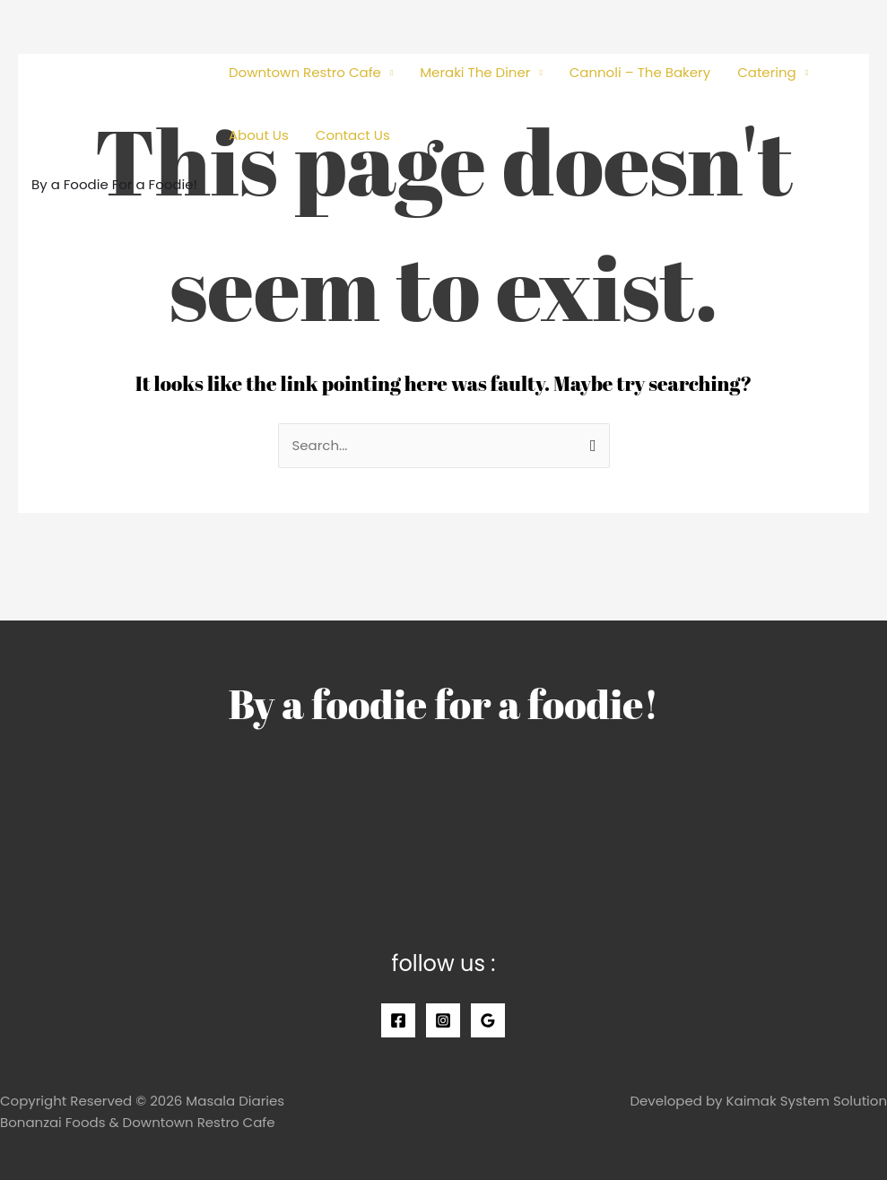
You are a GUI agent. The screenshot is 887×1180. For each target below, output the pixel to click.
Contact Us (353, 135)
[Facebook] (398, 1020)
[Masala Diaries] (112, 92)
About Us (259, 135)
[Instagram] (443, 1020)
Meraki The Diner (475, 72)
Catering (766, 72)
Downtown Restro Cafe (305, 72)
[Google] (488, 1020)
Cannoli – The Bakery (640, 72)
